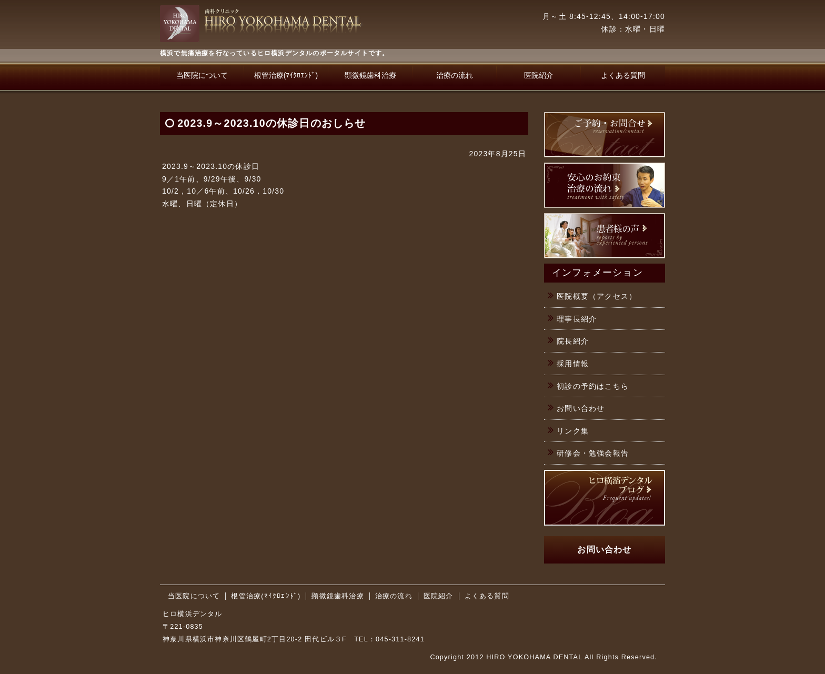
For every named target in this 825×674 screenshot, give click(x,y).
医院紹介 (539, 75)
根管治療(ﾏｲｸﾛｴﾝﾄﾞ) (286, 75)
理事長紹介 (577, 319)
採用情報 (573, 363)
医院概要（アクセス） (597, 296)
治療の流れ (454, 75)
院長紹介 (573, 341)
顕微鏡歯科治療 (370, 75)
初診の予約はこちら (593, 386)
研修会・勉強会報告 (593, 453)
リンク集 (573, 431)
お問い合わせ (581, 408)
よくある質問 (623, 75)
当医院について (202, 75)
